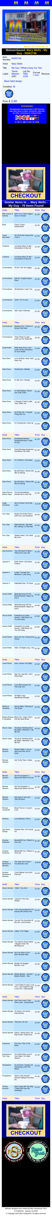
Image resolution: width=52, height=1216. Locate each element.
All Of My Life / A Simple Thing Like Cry (23, 413)
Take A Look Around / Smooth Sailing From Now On (24, 1078)
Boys (4, 225)
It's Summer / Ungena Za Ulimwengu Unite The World (23, 1067)
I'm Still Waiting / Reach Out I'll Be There (23, 392)
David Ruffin (6, 348)
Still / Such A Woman (22, 311)
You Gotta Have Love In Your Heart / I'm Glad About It (23, 1056)
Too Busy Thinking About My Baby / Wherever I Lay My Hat (24, 730)
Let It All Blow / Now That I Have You (24, 359)
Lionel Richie (7, 637)
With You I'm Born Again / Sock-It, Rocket (23, 215)
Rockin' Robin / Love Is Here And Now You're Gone (22, 751)
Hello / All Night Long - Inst (24, 648)
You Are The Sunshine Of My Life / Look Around (23, 921)
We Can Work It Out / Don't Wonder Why (22, 954)
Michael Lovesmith (6, 809)
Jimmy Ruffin (7, 594)
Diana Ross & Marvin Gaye (7, 493)
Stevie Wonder (7, 888)
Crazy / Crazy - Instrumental (20, 226)
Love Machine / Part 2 (22, 819)
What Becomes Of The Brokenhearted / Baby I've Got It (24, 596)
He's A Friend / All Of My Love (23, 504)
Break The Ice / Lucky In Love (23, 809)
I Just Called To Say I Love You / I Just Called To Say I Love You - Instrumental (24, 987)
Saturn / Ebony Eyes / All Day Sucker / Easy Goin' (23, 1034)
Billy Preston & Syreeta (7, 215)
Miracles (5, 819)
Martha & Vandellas (6, 707)
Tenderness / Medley (22, 369)
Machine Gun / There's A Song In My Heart (23, 327)
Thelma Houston (5, 1087)
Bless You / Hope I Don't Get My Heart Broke (23, 718)
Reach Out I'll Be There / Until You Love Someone (23, 515)
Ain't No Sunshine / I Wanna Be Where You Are (24, 777)
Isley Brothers (7, 551)
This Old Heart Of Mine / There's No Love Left (23, 552)
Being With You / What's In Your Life (24, 841)
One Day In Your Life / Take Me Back (22, 798)
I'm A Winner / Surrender (23, 460)
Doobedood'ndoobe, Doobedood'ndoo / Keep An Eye (23, 440)
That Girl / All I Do (20, 1022)
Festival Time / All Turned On (23, 830)
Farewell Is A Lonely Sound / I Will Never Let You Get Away (23, 617)
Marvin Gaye (7, 728)
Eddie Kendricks (6, 504)
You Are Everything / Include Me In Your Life (22, 493)
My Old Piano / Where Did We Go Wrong (24, 472)
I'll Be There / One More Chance (23, 563)
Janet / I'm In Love (21, 300)
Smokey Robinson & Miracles (6, 864)
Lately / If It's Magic (21, 931)
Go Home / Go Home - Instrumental (22, 1012)
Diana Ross (6, 369)
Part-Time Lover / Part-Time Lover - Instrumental (23, 1001)
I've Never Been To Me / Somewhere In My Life (23, 247)
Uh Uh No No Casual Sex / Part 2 (23, 236)
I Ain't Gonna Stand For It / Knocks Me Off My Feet (24, 911)
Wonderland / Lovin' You (23, 289)
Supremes (6, 1043)
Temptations (6, 1065)
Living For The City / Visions (21, 900)
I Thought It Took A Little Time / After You (23, 402)
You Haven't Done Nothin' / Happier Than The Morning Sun (23, 944)
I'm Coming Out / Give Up (23, 423)
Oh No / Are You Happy (23, 268)
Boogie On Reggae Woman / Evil (21, 964)
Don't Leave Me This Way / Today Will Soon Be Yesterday (23, 1088)
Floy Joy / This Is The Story (22, 1044)
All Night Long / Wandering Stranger (21, 697)
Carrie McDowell (6, 236)
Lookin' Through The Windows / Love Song (22, 573)
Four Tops (6, 514)
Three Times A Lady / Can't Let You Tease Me (23, 338)
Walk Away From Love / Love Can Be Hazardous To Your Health (23, 350)
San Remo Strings (6, 830)
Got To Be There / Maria (23, 760)
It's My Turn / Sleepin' (22, 380)
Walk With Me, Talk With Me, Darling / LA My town (23, 526)
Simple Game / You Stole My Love (23, 536)
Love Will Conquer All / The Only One (22, 686)
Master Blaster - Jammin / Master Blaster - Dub (23, 975)
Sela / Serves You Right (23, 663)
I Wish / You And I (20, 888)
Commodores (7, 268)
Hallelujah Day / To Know (23, 583)
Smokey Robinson (5, 841)
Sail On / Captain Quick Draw (23, 279)
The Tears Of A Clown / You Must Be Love (22, 863)
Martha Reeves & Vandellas (8, 718)
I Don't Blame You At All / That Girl (23, 873)
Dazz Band (6, 358)
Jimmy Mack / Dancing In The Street (23, 707)
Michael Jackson (5, 750)
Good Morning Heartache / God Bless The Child (24, 450)
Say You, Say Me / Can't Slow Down (23, 675)
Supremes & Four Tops (7, 1055)
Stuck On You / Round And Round (24, 638)
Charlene (5, 246)
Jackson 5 (6, 562)
